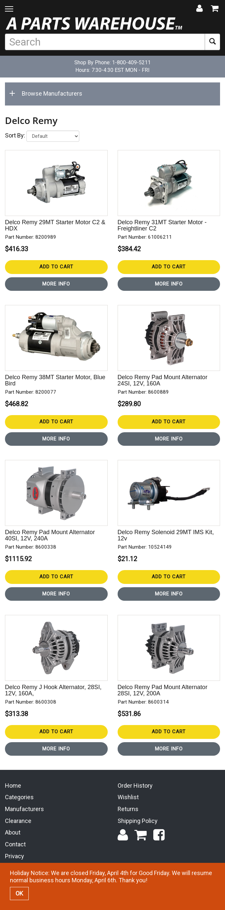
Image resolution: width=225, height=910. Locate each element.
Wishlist (128, 797)
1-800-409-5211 (131, 62)
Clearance (18, 820)
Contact (15, 844)
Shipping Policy (138, 820)
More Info (56, 284)
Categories (19, 797)
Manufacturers (24, 808)
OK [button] (19, 893)
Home (13, 785)
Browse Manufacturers (47, 93)
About (12, 832)
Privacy (14, 856)
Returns (128, 808)
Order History (135, 785)
